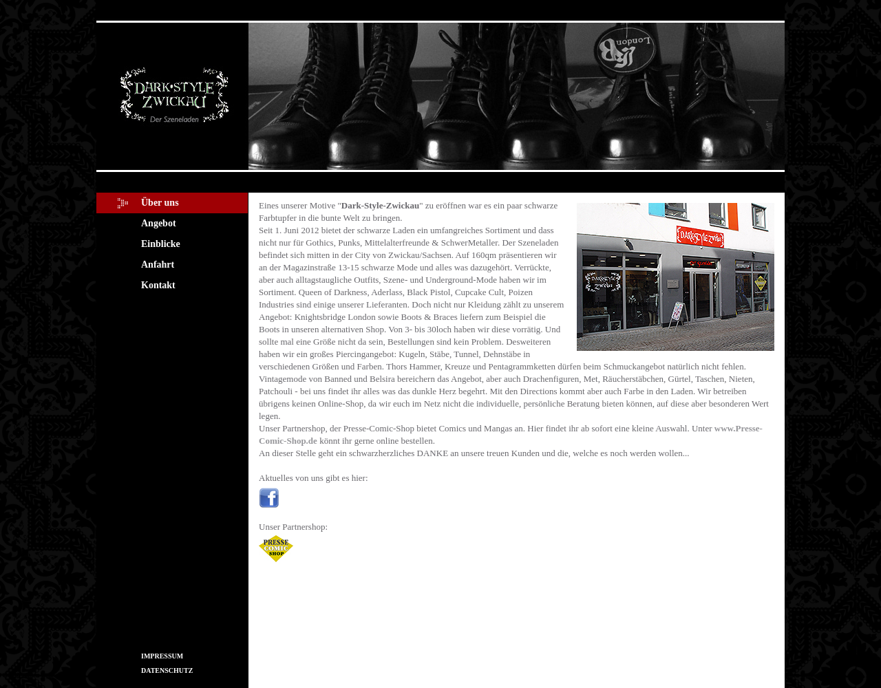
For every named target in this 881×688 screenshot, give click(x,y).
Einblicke (160, 244)
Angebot (158, 223)
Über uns (160, 202)
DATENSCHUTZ (167, 670)
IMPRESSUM (162, 656)
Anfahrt (157, 264)
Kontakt (158, 285)
